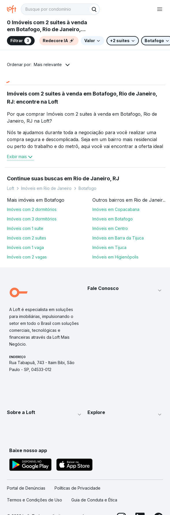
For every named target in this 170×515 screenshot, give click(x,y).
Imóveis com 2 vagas (27, 256)
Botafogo (87, 188)
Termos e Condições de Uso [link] (34, 499)
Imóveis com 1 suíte (25, 228)
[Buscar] (94, 9)
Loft (10, 188)
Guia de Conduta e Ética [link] (94, 499)
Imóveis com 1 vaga (25, 247)
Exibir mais (20, 156)
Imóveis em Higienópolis (115, 256)
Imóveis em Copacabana (115, 209)
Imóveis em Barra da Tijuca (118, 237)
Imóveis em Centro (110, 228)
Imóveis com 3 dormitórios (32, 218)
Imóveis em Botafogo (112, 218)
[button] (125, 290)
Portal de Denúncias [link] (26, 488)
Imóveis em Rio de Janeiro (46, 188)
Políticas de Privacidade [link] (77, 488)
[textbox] (60, 9)
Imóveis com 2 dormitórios (32, 209)
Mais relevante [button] (48, 64)
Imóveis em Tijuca (109, 247)
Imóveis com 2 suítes (26, 237)
